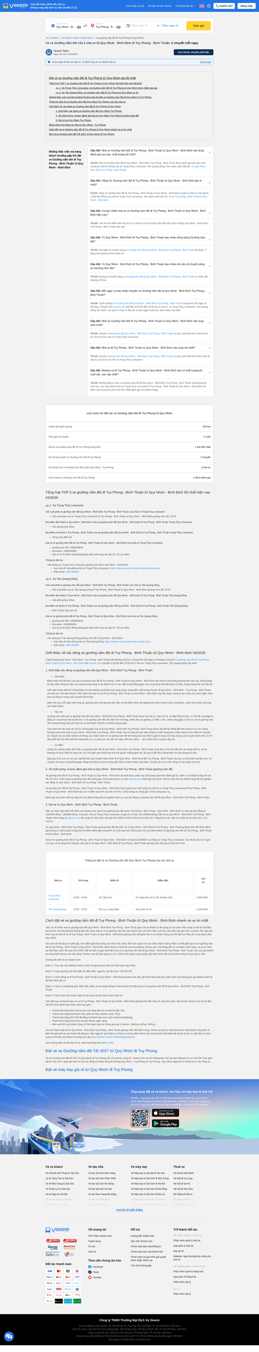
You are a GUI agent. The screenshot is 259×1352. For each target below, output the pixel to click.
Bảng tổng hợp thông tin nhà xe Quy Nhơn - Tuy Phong (77, 125)
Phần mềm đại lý (182, 1282)
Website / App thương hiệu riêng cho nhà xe (192, 1258)
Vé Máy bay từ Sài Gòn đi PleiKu (148, 1199)
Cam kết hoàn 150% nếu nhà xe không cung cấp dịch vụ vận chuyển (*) (52, 6)
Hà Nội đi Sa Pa (181, 1183)
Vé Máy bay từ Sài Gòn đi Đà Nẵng (149, 1189)
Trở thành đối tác (185, 6)
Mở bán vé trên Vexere (159, 6)
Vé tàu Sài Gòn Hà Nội (100, 1189)
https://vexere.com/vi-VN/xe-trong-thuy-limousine (135, 568)
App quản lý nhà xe (183, 1245)
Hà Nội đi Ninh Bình (183, 1173)
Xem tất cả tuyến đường (129, 1209)
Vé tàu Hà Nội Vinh (98, 1204)
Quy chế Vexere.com (141, 1241)
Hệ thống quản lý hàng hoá (189, 1266)
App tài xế (178, 1251)
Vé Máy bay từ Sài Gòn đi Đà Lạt (148, 1194)
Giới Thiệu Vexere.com (100, 1236)
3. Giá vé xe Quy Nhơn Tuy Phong (73, 120)
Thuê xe (179, 1166)
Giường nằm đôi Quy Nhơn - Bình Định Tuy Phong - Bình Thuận (140, 333)
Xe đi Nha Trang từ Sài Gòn (60, 1183)
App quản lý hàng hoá (184, 1276)
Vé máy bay (139, 1166)
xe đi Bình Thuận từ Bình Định (75, 38)
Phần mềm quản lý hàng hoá (188, 1271)
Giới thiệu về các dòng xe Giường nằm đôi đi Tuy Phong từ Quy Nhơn (85, 106)
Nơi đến (99, 24)
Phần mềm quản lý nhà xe (186, 1240)
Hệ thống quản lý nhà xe (187, 1235)
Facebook (98, 1267)
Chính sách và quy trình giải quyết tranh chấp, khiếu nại (148, 1259)
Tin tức (91, 1246)
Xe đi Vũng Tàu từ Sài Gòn (59, 1178)
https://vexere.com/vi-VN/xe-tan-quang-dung (127, 641)
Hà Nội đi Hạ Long (182, 1178)
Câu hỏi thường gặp (141, 1265)
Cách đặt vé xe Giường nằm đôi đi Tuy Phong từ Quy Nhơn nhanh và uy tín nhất (90, 129)
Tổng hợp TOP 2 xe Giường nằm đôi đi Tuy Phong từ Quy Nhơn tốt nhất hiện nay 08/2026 (95, 83)
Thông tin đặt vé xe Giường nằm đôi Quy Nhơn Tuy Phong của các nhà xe (87, 102)
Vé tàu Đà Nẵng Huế (99, 1199)
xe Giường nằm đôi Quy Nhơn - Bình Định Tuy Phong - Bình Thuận (160, 250)
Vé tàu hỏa (95, 1166)
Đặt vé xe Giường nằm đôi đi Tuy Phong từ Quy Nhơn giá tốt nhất (92, 78)
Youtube (97, 1277)
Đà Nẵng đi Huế (181, 1199)
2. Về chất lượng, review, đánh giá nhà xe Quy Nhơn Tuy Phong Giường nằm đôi (97, 115)
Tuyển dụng (94, 1241)
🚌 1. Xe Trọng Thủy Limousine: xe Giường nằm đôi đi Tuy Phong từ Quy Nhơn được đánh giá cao (106, 88)
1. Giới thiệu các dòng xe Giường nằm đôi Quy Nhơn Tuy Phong (89, 111)
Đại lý (176, 1289)
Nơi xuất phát (62, 24)
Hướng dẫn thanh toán (142, 1236)
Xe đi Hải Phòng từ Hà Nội (59, 1199)
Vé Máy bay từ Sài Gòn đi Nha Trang (150, 1178)
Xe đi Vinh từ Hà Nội (56, 1204)
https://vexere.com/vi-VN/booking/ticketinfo (113, 1037)
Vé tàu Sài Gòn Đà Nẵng (101, 1183)
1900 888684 (72, 571)
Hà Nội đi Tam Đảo (183, 1189)
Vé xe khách (52, 38)
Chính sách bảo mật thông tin (146, 1246)
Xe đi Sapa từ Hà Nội (56, 1194)
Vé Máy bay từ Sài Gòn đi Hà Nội (148, 1183)
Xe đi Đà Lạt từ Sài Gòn (58, 1189)
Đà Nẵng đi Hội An (183, 1194)
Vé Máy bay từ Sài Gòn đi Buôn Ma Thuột (149, 1206)
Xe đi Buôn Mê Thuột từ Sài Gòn (62, 1173)
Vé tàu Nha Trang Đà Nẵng (102, 1194)
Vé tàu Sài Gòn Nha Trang (101, 1173)
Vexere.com (119, 306)
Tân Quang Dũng (57, 909)
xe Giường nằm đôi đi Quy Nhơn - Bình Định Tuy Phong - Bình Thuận (159, 276)
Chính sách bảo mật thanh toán (147, 1251)
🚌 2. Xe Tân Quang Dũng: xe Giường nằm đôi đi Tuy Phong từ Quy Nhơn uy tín (97, 92)
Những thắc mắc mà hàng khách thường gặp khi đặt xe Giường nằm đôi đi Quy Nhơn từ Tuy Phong (100, 97)
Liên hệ (92, 1251)
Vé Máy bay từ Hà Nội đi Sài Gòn (148, 1173)
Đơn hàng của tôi (135, 6)
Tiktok (96, 1272)
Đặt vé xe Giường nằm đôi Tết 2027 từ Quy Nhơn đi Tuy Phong (81, 134)
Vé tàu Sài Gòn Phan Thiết (102, 1178)
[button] (150, 152)
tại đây (110, 1042)
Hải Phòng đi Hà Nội (183, 1204)
